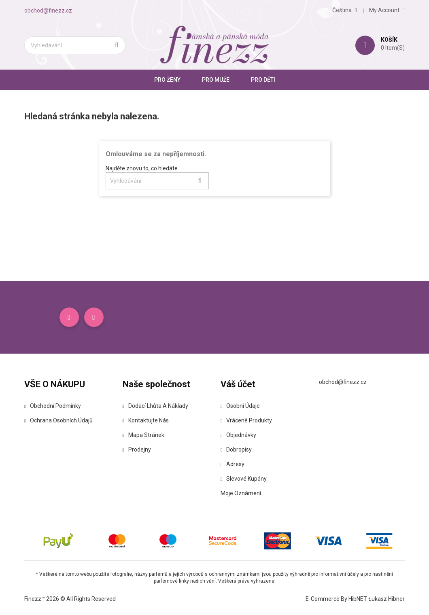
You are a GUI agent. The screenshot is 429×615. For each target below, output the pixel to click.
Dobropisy (236, 449)
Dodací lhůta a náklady (155, 406)
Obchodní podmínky (52, 406)
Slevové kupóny (244, 478)
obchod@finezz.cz (48, 10)
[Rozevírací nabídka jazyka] (344, 10)
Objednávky (238, 435)
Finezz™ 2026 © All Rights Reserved (70, 599)
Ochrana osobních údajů (58, 420)
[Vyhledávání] (74, 45)
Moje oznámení (241, 493)
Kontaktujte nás (146, 420)
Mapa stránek (143, 435)
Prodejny (137, 449)
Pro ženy (167, 79)
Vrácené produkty (246, 420)
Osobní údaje (240, 406)
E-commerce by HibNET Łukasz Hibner (355, 599)
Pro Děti (263, 79)
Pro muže (215, 79)
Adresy (232, 464)
